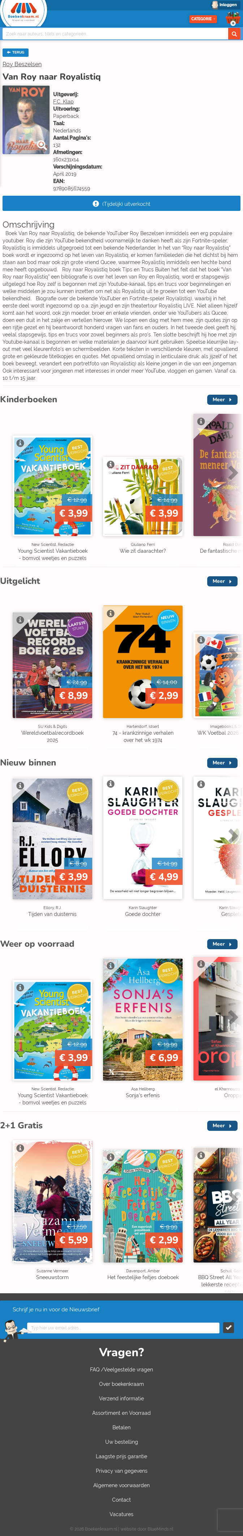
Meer (219, 399)
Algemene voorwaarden (121, 1485)
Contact (121, 1500)
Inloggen (228, 5)
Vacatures (121, 1514)
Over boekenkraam (121, 1384)
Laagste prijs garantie (121, 1456)
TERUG (15, 52)
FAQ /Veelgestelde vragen (121, 1369)
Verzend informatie (121, 1398)
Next (232, 472)
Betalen (121, 1427)
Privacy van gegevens (122, 1471)
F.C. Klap (63, 102)
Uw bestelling (121, 1442)
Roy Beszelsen (22, 64)
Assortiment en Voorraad (121, 1413)
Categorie (203, 19)
